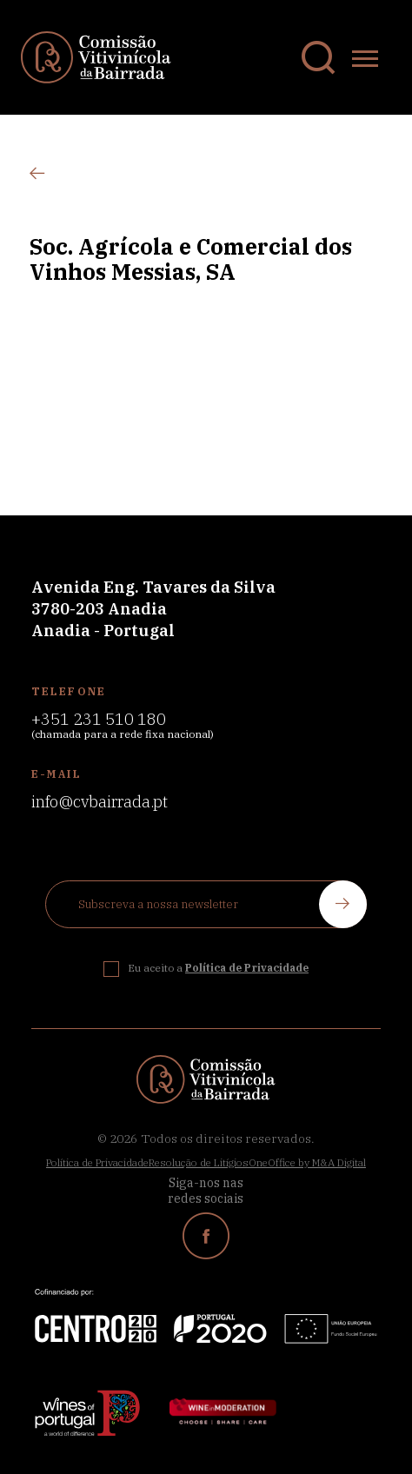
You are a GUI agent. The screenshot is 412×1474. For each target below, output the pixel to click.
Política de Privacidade (97, 1162)
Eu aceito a (218, 967)
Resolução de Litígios (199, 1162)
